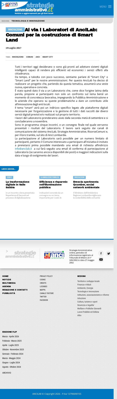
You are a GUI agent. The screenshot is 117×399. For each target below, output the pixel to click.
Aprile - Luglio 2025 (10, 345)
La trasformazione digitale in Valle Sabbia (20, 183)
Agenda (6, 286)
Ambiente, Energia (87, 288)
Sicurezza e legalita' (87, 305)
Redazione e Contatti (15, 290)
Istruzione (83, 298)
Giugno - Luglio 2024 (11, 362)
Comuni (29, 57)
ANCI (38, 57)
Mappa (43, 290)
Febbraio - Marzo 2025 (12, 341)
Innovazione (18, 57)
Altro (81, 315)
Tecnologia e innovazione (90, 291)
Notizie (6, 280)
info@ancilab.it (24, 148)
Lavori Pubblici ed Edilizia (90, 312)
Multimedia (8, 283)
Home (5, 276)
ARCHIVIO (6, 373)
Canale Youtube (48, 293)
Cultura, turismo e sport (89, 301)
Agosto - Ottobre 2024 (11, 367)
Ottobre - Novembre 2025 (13, 349)
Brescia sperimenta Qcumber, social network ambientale (88, 184)
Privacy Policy (47, 276)
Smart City (48, 57)
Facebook (45, 300)
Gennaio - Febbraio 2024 (12, 354)
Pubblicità (8, 293)
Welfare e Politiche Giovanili (91, 308)
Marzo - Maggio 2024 (11, 358)
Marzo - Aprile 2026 (10, 336)
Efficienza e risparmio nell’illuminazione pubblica (55, 184)
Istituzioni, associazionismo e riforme (95, 295)
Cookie (44, 280)
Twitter (44, 297)
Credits (44, 283)
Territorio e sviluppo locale (90, 281)
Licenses (44, 286)
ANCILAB (38, 393)
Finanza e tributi (86, 284)
